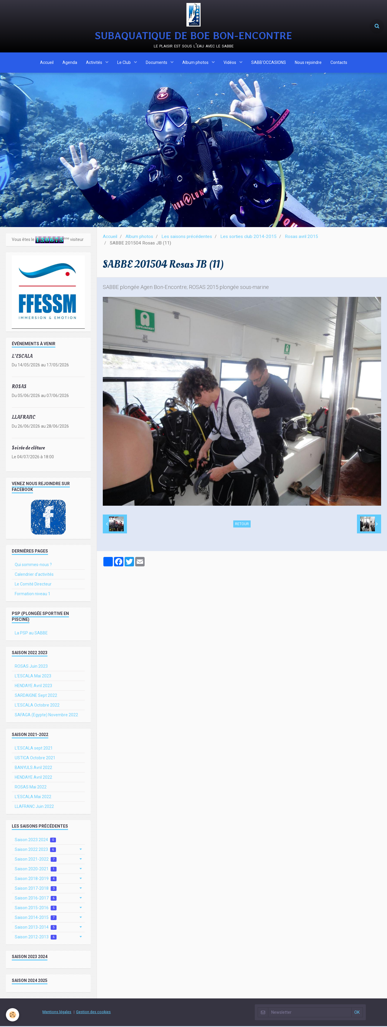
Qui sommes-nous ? (33, 565)
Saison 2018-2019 (36, 879)
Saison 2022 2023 (35, 850)
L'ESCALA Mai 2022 (33, 797)
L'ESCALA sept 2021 (34, 749)
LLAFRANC (23, 418)
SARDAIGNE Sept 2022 (36, 696)
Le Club (124, 62)
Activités (94, 62)
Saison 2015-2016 (36, 908)
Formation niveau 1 (32, 594)
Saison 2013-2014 (36, 928)
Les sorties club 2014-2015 (248, 237)
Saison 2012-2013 (36, 937)
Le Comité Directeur (33, 585)
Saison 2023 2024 (35, 840)
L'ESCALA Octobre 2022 (37, 706)
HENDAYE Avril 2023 (33, 686)
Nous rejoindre (308, 62)
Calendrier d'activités (34, 575)
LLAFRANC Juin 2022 (34, 807)
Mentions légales (56, 1013)
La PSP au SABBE (31, 633)
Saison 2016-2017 (36, 899)
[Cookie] (12, 1014)
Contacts (338, 62)
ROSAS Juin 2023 (31, 667)
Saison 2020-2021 (36, 869)
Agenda (69, 62)
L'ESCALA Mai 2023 (33, 676)
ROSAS (19, 387)
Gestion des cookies (93, 1013)
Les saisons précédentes (186, 237)
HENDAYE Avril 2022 (33, 778)
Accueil (47, 62)
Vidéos (230, 62)
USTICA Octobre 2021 (35, 758)
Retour (242, 525)
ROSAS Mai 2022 (31, 787)
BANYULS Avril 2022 (33, 768)
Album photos (195, 62)
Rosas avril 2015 (301, 237)
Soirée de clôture (28, 448)
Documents (157, 62)
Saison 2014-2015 (36, 918)
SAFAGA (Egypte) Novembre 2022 (46, 715)
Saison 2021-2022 (36, 860)
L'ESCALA (22, 356)
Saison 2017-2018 (36, 889)
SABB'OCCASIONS (268, 62)
